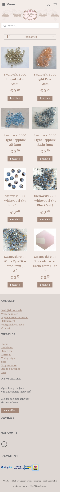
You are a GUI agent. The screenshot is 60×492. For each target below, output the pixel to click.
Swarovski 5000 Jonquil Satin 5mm (15, 79)
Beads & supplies (10, 368)
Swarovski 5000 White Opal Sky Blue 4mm (15, 200)
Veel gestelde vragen (12, 324)
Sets (3, 361)
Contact (5, 328)
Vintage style (8, 358)
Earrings (6, 354)
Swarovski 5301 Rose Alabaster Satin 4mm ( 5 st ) (45, 263)
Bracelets (6, 351)
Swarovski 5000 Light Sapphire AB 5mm (15, 140)
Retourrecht (8, 321)
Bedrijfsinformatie (11, 310)
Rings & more (8, 365)
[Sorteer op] (30, 36)
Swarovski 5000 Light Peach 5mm (45, 79)
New (3, 372)
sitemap (37, 481)
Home (4, 344)
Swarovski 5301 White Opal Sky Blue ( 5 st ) (45, 200)
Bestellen (15, 98)
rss (44, 481)
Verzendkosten (9, 314)
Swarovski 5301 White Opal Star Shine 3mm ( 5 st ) (15, 263)
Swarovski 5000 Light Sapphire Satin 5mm (45, 140)
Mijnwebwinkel (40, 486)
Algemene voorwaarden (14, 317)
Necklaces (7, 347)
